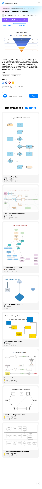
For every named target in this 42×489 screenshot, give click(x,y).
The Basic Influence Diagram (14, 304)
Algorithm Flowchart (11, 177)
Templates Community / (10, 9)
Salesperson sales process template (17, 451)
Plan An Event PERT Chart (13, 267)
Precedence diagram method (14, 415)
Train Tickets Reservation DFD (14, 214)
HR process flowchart (11, 378)
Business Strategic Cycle (13, 341)
